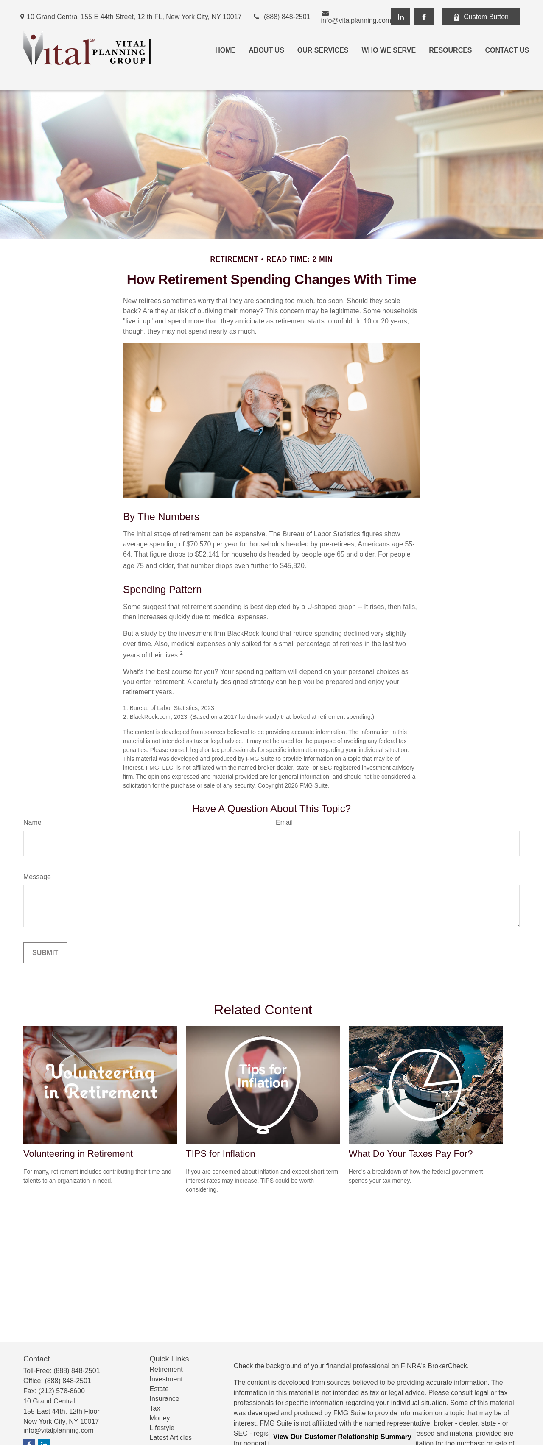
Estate (159, 1388)
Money (160, 1418)
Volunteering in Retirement (78, 1153)
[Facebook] (424, 16)
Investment (166, 1379)
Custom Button (481, 17)
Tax (155, 1408)
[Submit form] (45, 952)
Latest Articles (171, 1437)
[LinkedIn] (400, 16)
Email (284, 822)
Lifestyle (162, 1427)
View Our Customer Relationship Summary (342, 1436)
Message (37, 876)
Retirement (166, 1369)
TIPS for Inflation (220, 1153)
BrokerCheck (447, 1366)
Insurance (164, 1398)
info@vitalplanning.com (356, 16)
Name (32, 822)
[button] (225, 50)
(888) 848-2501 (281, 16)
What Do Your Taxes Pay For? (411, 1153)
